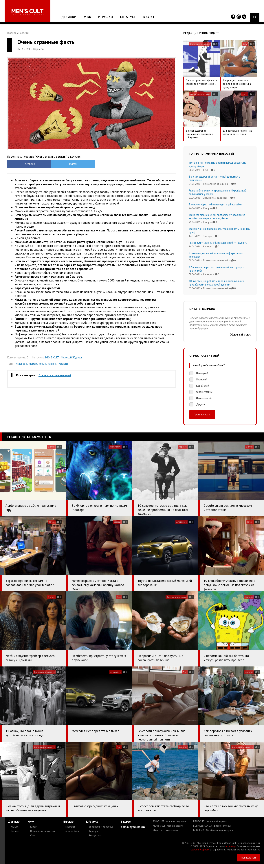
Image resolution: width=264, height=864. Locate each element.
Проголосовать (202, 414)
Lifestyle (127, 17)
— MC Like (13, 826)
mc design (230, 846)
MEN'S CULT (168, 825)
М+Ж (87, 17)
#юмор (33, 363)
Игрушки (105, 17)
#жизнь (52, 363)
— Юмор (32, 826)
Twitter (70, 164)
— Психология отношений (42, 831)
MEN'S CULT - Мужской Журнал (63, 357)
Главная (11, 33)
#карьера (21, 363)
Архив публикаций (133, 827)
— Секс (31, 835)
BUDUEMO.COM (213, 830)
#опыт (42, 363)
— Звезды (13, 831)
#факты (63, 363)
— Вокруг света (94, 835)
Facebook (28, 164)
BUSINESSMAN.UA (212, 825)
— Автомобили (71, 831)
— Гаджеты (69, 826)
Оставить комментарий (54, 375)
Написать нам (248, 857)
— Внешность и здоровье (99, 826)
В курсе (149, 17)
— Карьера (92, 831)
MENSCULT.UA (210, 821)
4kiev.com (165, 830)
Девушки (68, 17)
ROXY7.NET (169, 821)
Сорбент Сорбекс (199, 849)
